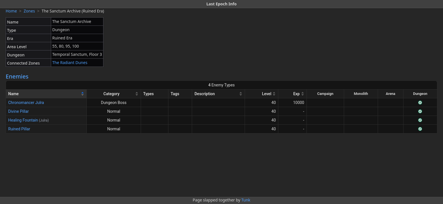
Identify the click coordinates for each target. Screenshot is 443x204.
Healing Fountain (23, 120)
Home (11, 11)
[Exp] (292, 94)
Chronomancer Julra (26, 102)
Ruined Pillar (19, 129)
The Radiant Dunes (69, 62)
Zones (29, 11)
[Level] (261, 94)
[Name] (46, 94)
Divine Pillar (18, 111)
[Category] (114, 94)
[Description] (218, 94)
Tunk (245, 200)
